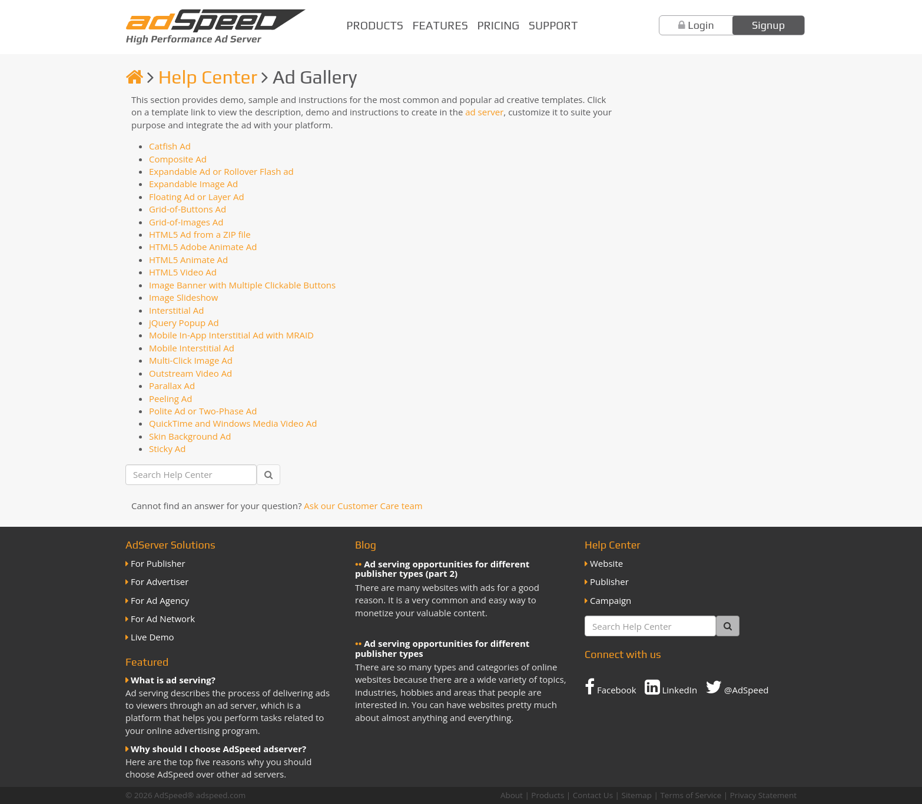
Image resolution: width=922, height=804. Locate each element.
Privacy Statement (763, 795)
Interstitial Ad (176, 310)
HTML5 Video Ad (183, 272)
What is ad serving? (173, 680)
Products (374, 25)
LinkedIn (671, 687)
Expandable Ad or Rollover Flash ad (221, 171)
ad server (484, 112)
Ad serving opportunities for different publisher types (442, 648)
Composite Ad (178, 159)
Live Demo (152, 637)
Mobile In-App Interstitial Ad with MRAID (231, 335)
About (511, 795)
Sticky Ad (167, 448)
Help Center (207, 77)
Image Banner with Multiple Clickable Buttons (242, 285)
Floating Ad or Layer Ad (196, 196)
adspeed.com (221, 795)
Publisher (609, 581)
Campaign (610, 600)
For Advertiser (159, 581)
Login (701, 25)
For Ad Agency (160, 600)
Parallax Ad (172, 385)
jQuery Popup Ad (184, 322)
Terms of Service (690, 795)
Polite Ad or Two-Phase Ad (203, 411)
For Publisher (158, 563)
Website (606, 563)
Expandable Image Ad (193, 184)
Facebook (610, 687)
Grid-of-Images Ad (186, 222)
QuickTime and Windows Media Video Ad (233, 423)
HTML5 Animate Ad (188, 259)
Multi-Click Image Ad (191, 360)
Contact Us (593, 795)
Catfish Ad (170, 146)
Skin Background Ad (190, 436)
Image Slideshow (183, 297)
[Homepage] (134, 77)
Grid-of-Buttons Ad (187, 209)
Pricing (498, 25)
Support (553, 25)
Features (440, 25)
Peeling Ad (170, 398)
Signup (768, 25)
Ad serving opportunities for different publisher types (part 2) (442, 569)
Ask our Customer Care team (363, 505)
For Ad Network (163, 618)
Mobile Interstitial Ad (191, 348)
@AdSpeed (736, 687)
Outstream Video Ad (190, 373)
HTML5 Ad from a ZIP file (200, 234)
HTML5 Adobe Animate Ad (203, 247)
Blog (365, 545)
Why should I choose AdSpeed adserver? (218, 749)
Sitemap (637, 795)
